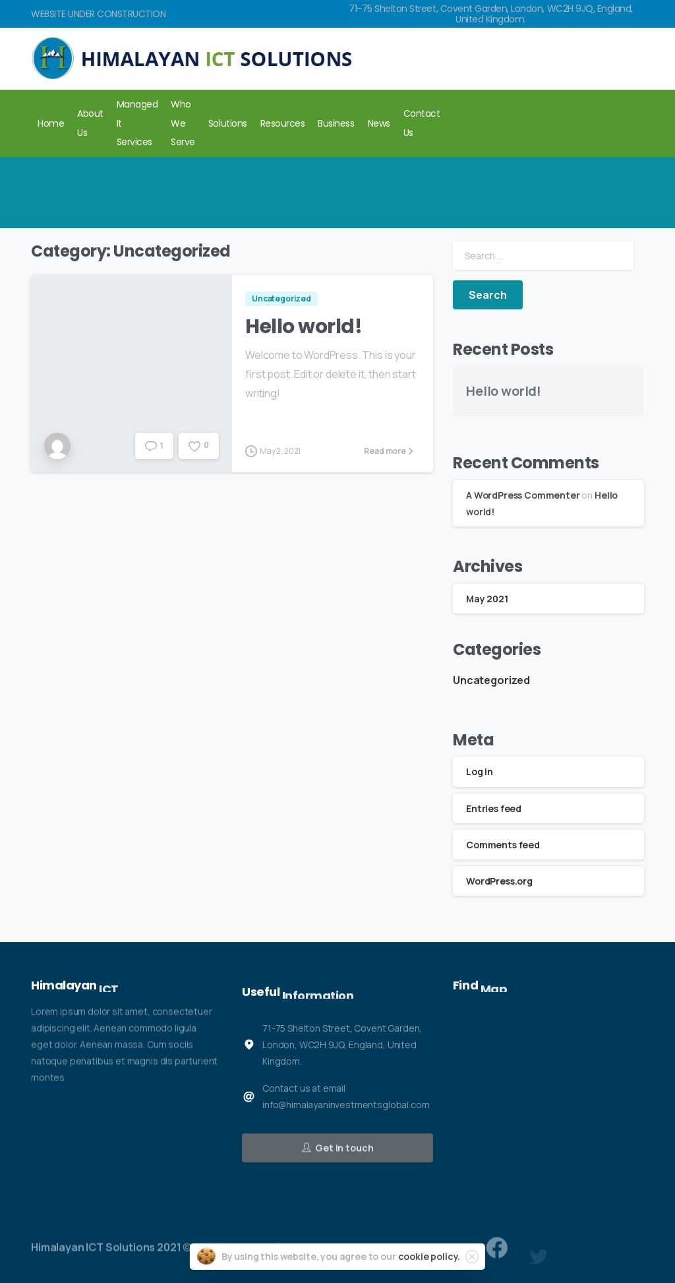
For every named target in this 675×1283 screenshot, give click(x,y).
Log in (479, 771)
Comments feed (503, 844)
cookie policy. (429, 1256)
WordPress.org (499, 881)
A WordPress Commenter (523, 495)
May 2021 (487, 598)
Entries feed (493, 808)
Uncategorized (491, 680)
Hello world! (303, 326)
